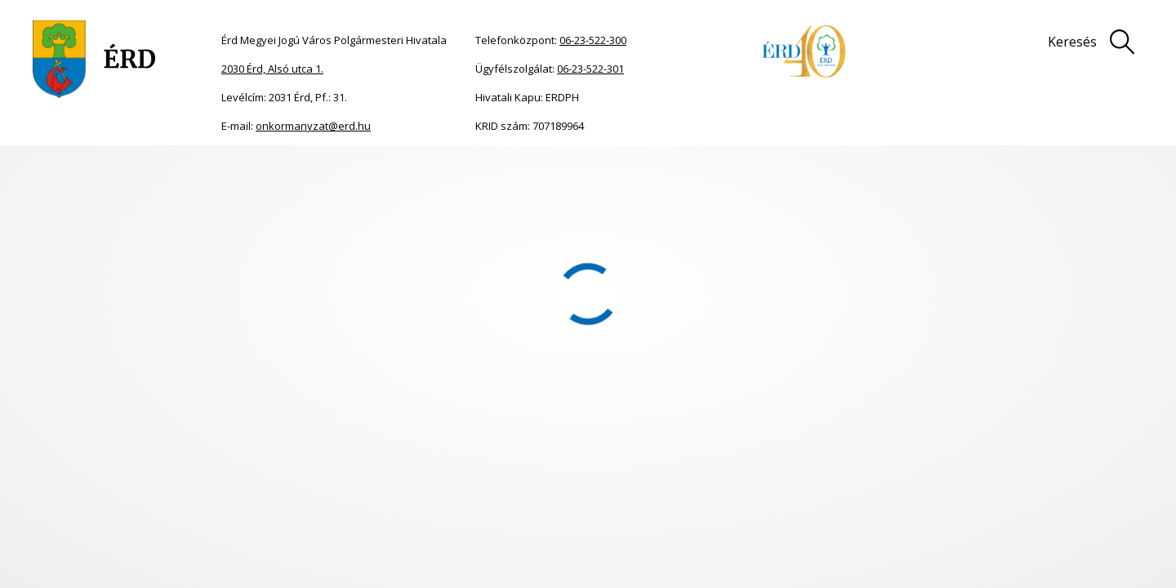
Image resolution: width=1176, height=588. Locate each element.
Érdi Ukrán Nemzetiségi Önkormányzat (420, 169)
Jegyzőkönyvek (576, 169)
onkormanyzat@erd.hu (313, 125)
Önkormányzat (138, 169)
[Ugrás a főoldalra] (94, 59)
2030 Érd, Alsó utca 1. (272, 68)
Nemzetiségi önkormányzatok (250, 169)
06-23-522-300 (592, 40)
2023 (527, 169)
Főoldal (83, 169)
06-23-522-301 (590, 68)
